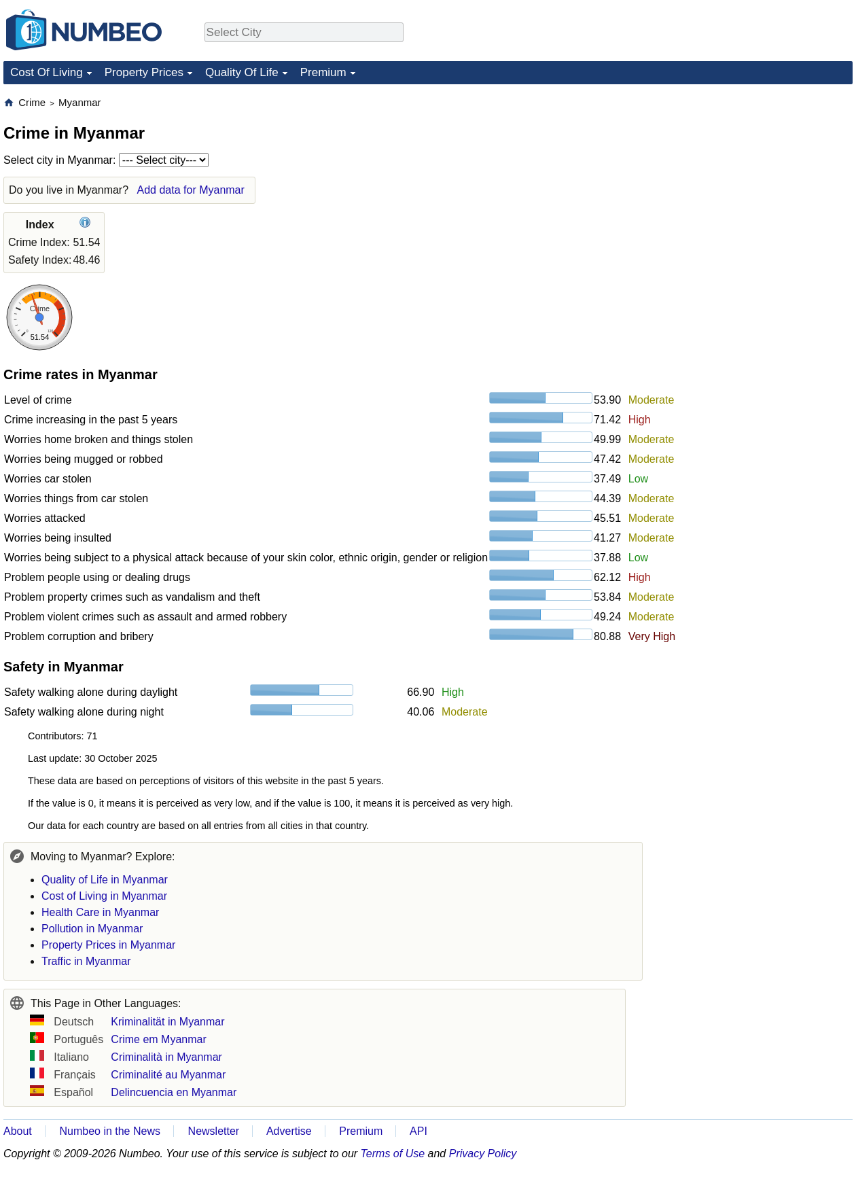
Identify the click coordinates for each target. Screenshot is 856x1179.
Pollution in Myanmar (92, 928)
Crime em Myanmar (158, 1039)
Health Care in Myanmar (100, 912)
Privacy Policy (483, 1153)
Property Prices (144, 72)
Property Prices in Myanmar (108, 945)
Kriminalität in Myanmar (167, 1021)
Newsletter (214, 1131)
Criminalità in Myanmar (166, 1057)
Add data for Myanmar (191, 190)
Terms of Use (393, 1153)
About (17, 1131)
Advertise (289, 1131)
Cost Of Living (46, 72)
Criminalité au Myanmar (168, 1074)
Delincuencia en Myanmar (173, 1092)
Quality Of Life (242, 72)
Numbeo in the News (109, 1131)
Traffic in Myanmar (86, 961)
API (418, 1131)
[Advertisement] (751, 181)
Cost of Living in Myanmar (104, 896)
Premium (323, 72)
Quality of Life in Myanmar (104, 879)
